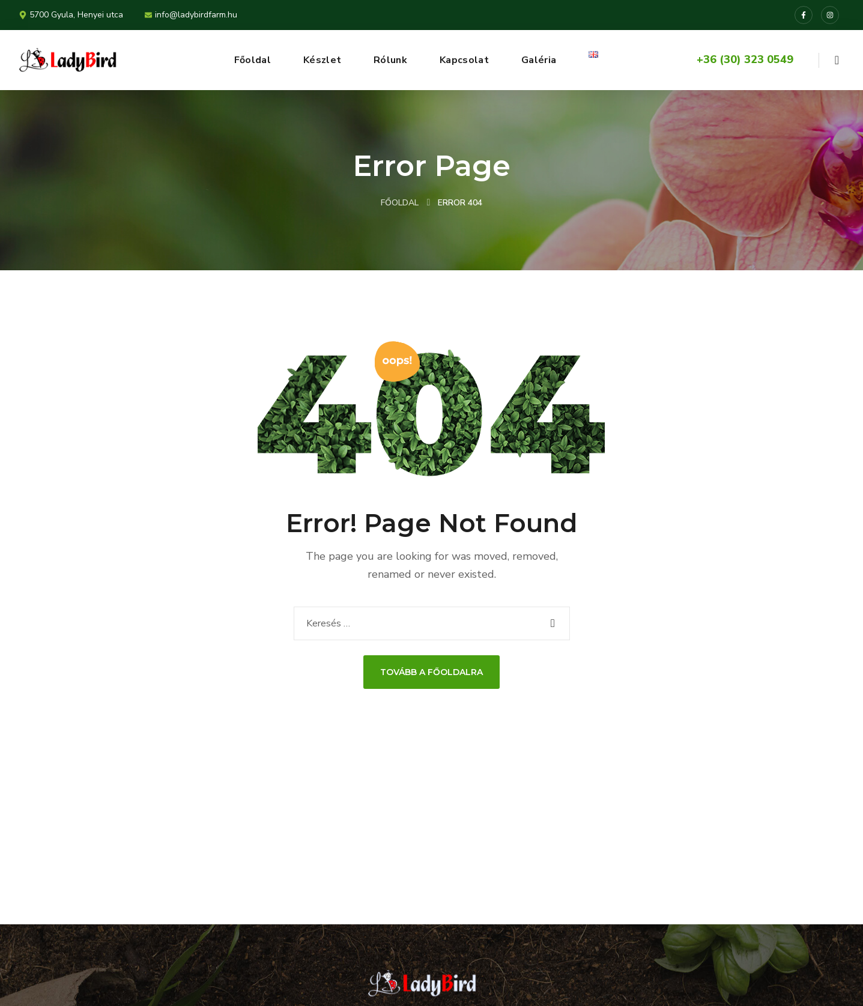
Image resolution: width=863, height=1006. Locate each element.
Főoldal (400, 202)
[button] (837, 60)
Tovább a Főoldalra (431, 672)
